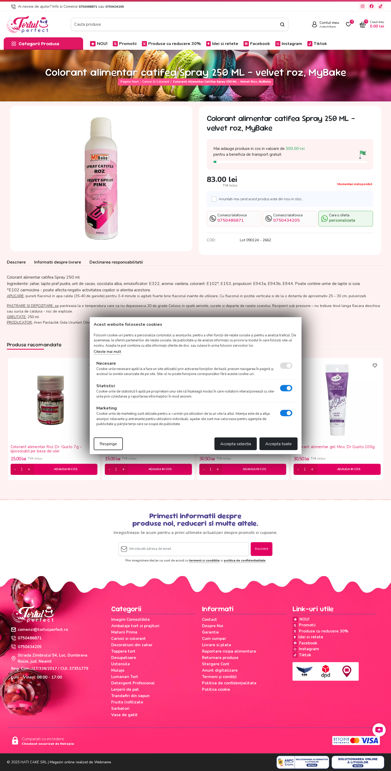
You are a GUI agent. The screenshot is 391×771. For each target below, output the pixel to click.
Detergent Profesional (133, 683)
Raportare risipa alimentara (229, 651)
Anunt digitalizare (220, 670)
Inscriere (261, 548)
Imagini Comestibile (130, 619)
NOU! (98, 44)
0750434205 (114, 7)
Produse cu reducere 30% (171, 44)
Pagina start (129, 82)
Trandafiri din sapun (130, 695)
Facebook (257, 44)
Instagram (288, 44)
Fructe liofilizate (127, 702)
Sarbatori (120, 708)
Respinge (108, 444)
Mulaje (117, 670)
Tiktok (317, 44)
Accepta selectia (235, 444)
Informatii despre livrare (57, 262)
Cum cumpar (214, 638)
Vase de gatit (124, 714)
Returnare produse (220, 657)
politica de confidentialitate (245, 560)
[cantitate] (22, 469)
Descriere (16, 262)
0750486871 (88, 7)
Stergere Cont (216, 664)
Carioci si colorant (155, 82)
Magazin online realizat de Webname (80, 762)
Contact (209, 619)
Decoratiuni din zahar (131, 645)
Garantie (210, 632)
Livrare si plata (216, 645)
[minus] (15, 469)
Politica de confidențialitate (229, 683)
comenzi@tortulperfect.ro (39, 629)
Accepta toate (278, 444)
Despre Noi (212, 626)
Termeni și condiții (219, 676)
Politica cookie (216, 689)
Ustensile (120, 664)
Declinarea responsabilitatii (116, 262)
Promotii (125, 44)
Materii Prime (124, 632)
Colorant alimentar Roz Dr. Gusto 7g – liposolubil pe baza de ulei (46, 449)
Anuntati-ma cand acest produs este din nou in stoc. (259, 199)
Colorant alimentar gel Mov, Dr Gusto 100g (334, 447)
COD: (211, 240)
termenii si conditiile (204, 560)
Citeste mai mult (107, 351)
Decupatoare (123, 657)
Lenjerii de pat (125, 689)
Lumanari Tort (124, 676)
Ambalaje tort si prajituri (135, 626)
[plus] (29, 469)
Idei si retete (222, 44)
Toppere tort (123, 651)
